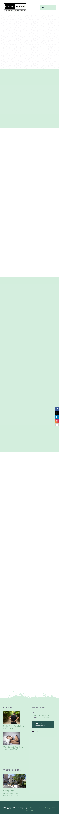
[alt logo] (15, 4)
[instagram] (36, 731)
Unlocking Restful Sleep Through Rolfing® (13, 748)
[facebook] (33, 731)
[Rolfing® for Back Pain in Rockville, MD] (11, 717)
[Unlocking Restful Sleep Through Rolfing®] (11, 738)
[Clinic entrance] (14, 774)
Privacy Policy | (50, 808)
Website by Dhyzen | (37, 808)
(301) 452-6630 (44, 718)
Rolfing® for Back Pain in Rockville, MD (13, 727)
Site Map (29, 810)
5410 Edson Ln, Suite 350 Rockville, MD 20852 (12, 793)
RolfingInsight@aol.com (40, 715)
